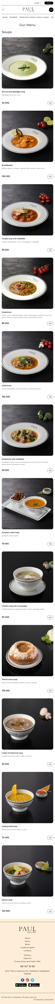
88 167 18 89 (27, 966)
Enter (49, 3)
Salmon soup (7, 900)
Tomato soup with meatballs (13, 239)
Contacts (27, 951)
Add (50, 103)
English (37, 3)
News (27, 944)
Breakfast (13, 17)
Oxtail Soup (6, 386)
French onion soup (9, 679)
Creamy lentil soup (9, 826)
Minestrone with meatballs (13, 459)
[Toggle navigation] (3, 9)
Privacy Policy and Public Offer (27, 961)
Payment (27, 958)
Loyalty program (27, 947)
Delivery (27, 955)
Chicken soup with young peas (14, 606)
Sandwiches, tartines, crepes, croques (34, 17)
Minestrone (6, 312)
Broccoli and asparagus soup (13, 92)
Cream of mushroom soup (12, 753)
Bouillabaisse (7, 165)
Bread (5, 17)
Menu (27, 941)
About (27, 938)
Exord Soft (49, 1000)
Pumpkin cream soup (10, 533)
